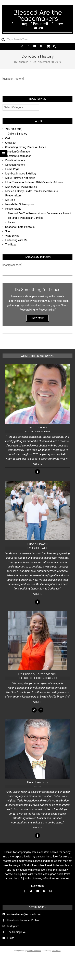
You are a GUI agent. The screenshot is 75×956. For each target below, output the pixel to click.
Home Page (12, 169)
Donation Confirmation (18, 151)
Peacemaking (13, 208)
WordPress (56, 950)
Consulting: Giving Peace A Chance (25, 147)
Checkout (10, 142)
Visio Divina (12, 235)
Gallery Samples (17, 133)
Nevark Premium (34, 950)
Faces (11, 222)
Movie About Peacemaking (21, 186)
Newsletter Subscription (19, 204)
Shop (8, 231)
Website (37, 464)
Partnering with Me (16, 240)
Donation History (15, 160)
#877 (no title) (13, 129)
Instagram (13, 926)
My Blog (10, 200)
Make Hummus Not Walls (20, 178)
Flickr (10, 938)
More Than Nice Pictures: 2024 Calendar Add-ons (34, 182)
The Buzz (10, 244)
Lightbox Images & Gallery (20, 173)
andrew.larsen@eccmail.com (24, 914)
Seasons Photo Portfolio (20, 227)
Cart (7, 138)
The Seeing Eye (16, 932)
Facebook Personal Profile (23, 920)
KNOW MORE (37, 318)
